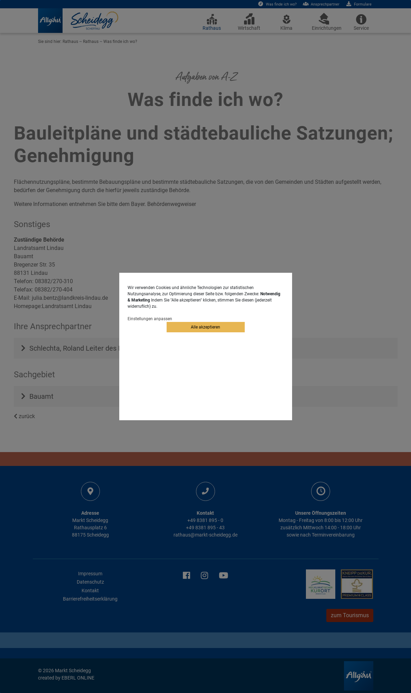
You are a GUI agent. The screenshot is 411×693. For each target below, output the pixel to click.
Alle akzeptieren (205, 327)
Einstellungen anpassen (150, 318)
